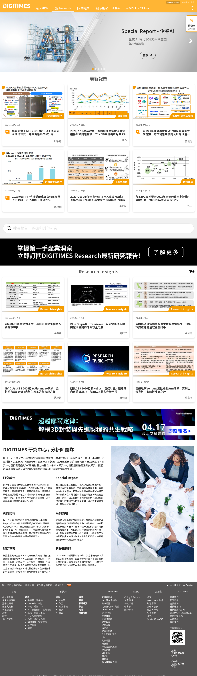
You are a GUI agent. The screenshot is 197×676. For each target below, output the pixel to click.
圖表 (30, 628)
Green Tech (107, 609)
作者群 (127, 606)
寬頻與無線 (107, 631)
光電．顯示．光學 (36, 619)
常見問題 (59, 585)
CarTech (106, 653)
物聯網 (105, 628)
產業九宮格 (7, 606)
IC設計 (105, 656)
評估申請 (185, 2)
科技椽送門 (7, 609)
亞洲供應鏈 (107, 619)
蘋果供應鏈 (7, 603)
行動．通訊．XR (35, 606)
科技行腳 (128, 603)
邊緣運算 (106, 603)
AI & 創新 (151, 612)
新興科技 (106, 616)
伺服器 (105, 643)
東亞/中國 (63, 606)
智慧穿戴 (106, 650)
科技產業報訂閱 (177, 609)
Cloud (104, 637)
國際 (61, 609)
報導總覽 (83, 603)
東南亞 (62, 600)
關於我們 (6, 585)
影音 (115, 8)
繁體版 (170, 2)
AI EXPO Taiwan (155, 619)
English (189, 585)
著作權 (40, 585)
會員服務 (174, 603)
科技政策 (32, 625)
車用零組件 (107, 597)
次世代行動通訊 (109, 634)
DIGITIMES (182, 591)
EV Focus (106, 612)
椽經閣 (83, 8)
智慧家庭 (106, 625)
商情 (81, 609)
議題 (81, 597)
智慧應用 (151, 603)
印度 (61, 603)
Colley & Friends (132, 597)
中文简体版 (175, 585)
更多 (147, 55)
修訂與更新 (7, 619)
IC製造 (105, 659)
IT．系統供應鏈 (35, 616)
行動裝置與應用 (109, 646)
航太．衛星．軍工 (36, 612)
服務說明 (29, 585)
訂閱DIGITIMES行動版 (181, 612)
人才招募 (174, 619)
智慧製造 (106, 622)
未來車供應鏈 (8, 600)
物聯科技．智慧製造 (37, 622)
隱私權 (49, 585)
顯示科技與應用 (109, 662)
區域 (58, 597)
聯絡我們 (174, 622)
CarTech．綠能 (35, 603)
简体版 (176, 2)
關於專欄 (128, 609)
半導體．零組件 (35, 600)
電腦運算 (106, 640)
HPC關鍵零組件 (109, 600)
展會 (4, 612)
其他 (149, 616)
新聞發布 (18, 585)
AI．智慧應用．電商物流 (39, 609)
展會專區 (83, 612)
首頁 (14, 591)
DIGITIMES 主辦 (155, 600)
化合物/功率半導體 (110, 606)
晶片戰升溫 (7, 597)
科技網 (42, 8)
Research (63, 8)
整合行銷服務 (176, 616)
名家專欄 (128, 600)
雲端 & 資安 (152, 606)
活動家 (102, 8)
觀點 (81, 600)
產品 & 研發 (152, 609)
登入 (193, 2)
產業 (27, 597)
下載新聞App (176, 628)
